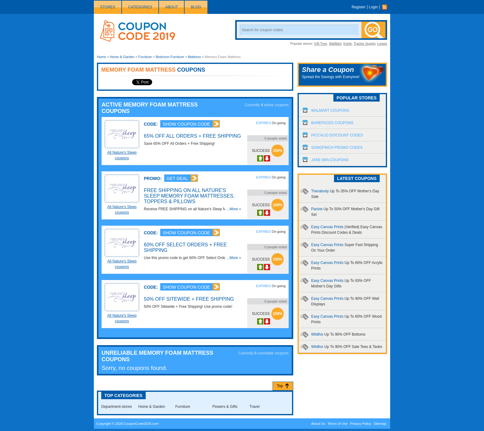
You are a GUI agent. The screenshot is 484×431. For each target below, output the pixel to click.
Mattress (194, 57)
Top (280, 386)
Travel (254, 406)
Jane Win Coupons (329, 160)
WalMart (335, 43)
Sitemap (380, 423)
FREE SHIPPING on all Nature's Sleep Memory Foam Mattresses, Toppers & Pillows (189, 196)
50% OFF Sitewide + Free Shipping (189, 299)
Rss (386, 7)
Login (373, 7)
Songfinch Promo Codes (337, 147)
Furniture (145, 57)
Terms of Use (338, 423)
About (171, 7)
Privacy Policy (360, 423)
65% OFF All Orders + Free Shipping (192, 136)
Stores (107, 7)
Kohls (347, 43)
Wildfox (338, 334)
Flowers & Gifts (224, 406)
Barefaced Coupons (332, 123)
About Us (318, 423)
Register (358, 7)
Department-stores (116, 406)
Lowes (382, 43)
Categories (140, 7)
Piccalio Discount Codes (337, 135)
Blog (196, 7)
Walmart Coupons (330, 110)
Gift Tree (320, 43)
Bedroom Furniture (170, 57)
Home (101, 57)
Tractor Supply (364, 43)
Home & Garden (122, 57)
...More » (234, 209)
